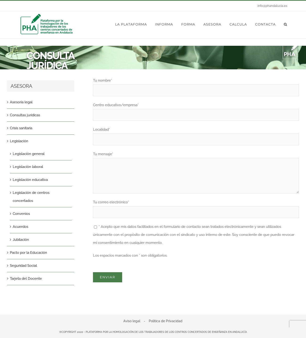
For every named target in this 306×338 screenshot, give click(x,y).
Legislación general (28, 154)
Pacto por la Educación (28, 252)
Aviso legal (131, 321)
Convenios (21, 214)
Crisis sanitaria (21, 128)
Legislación (19, 141)
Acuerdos (20, 227)
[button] (285, 24)
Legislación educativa (30, 180)
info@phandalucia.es (272, 6)
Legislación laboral (28, 167)
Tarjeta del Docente (26, 278)
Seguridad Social (23, 265)
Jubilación (21, 240)
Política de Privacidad (165, 321)
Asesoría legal (21, 102)
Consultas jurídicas (25, 115)
